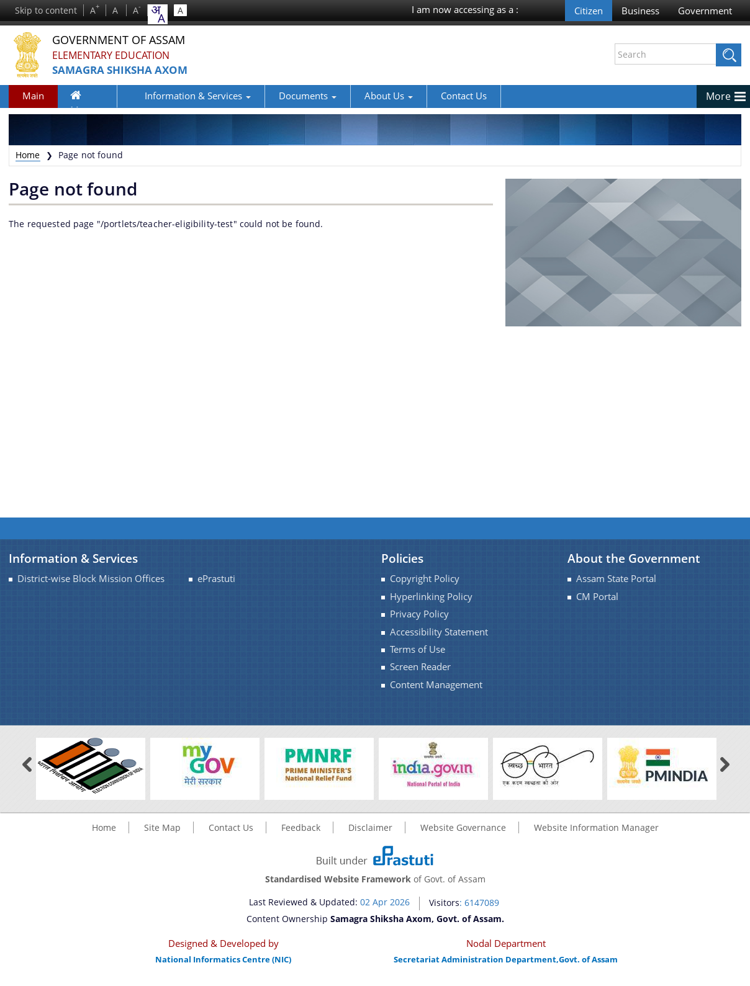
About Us (354, 95)
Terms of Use (417, 649)
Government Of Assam (133, 40)
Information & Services (164, 95)
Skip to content (46, 10)
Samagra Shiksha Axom (132, 70)
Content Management (436, 684)
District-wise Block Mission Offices (91, 578)
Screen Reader (420, 666)
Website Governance (463, 827)
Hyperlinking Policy (431, 596)
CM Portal (597, 596)
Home (83, 98)
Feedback (300, 827)
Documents (273, 95)
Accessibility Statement (439, 632)
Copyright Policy (424, 578)
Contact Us (430, 95)
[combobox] (158, 14)
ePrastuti (216, 578)
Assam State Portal (616, 578)
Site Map (162, 827)
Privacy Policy (419, 614)
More (718, 96)
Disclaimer (370, 827)
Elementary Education (118, 55)
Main (33, 95)
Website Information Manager (596, 827)
